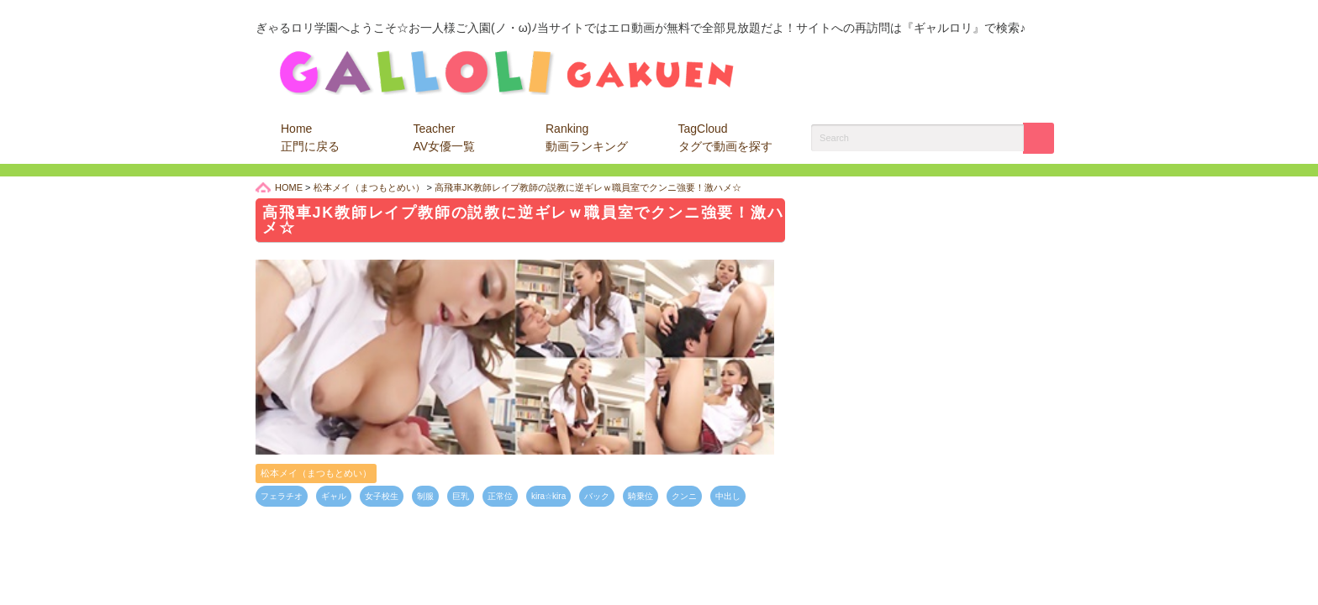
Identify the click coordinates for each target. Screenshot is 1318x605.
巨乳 (460, 496)
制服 (425, 496)
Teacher (445, 137)
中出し (728, 496)
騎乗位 (640, 496)
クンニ (684, 496)
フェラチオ (282, 496)
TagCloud (725, 137)
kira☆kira (548, 496)
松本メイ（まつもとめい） (316, 473)
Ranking (587, 137)
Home (310, 137)
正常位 (500, 496)
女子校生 (381, 496)
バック (596, 496)
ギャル (333, 496)
